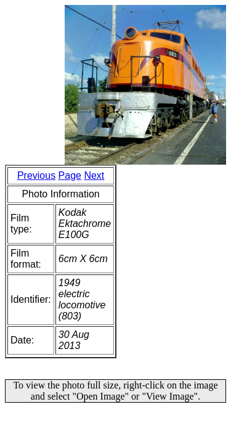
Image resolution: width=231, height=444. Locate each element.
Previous (36, 175)
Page (70, 175)
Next (94, 175)
